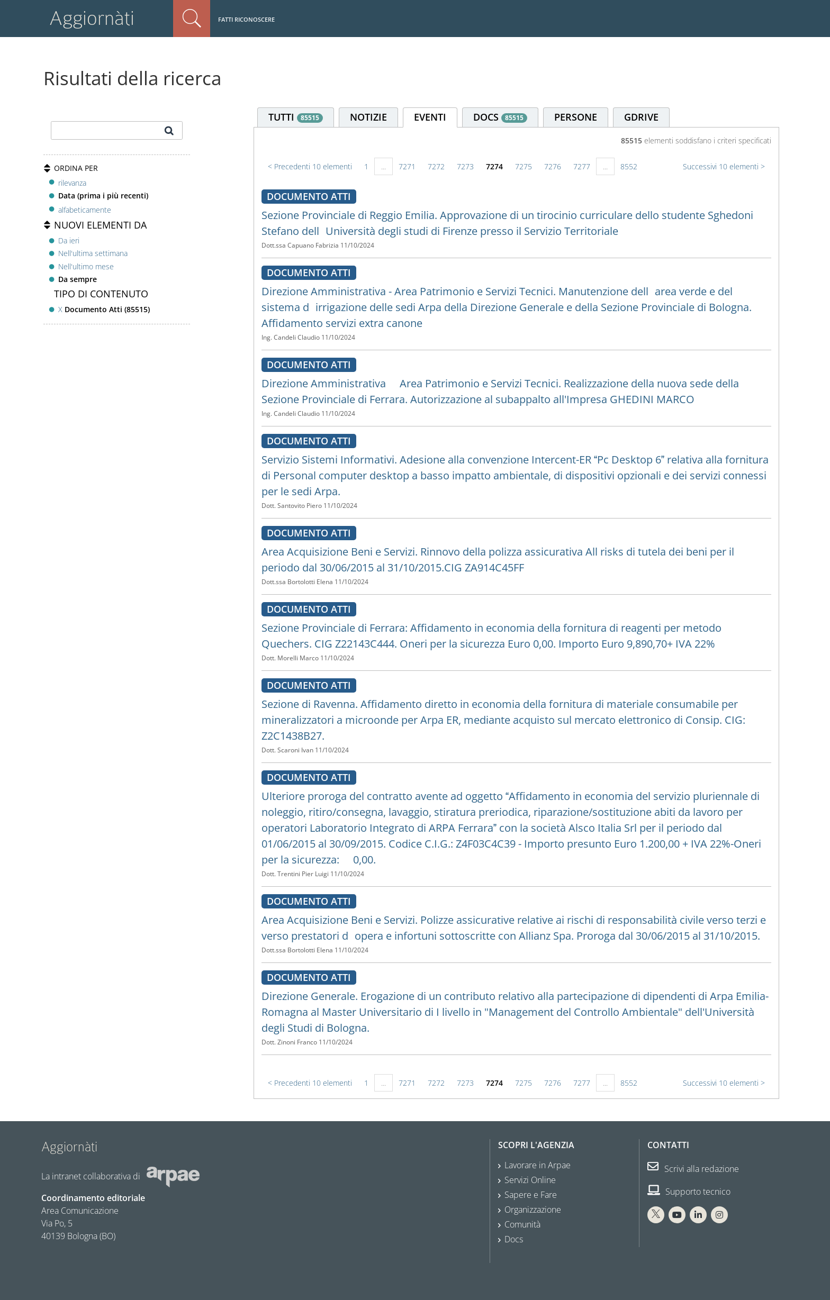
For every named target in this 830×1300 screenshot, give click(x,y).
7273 (465, 166)
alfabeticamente (84, 210)
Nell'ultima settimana (93, 253)
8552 (628, 166)
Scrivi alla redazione (693, 1169)
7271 (407, 166)
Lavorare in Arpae (537, 1165)
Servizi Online (530, 1180)
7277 (581, 166)
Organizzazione (532, 1209)
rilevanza (72, 183)
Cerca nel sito (191, 18)
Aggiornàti (91, 18)
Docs (513, 1239)
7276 (552, 166)
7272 (436, 166)
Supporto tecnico (688, 1191)
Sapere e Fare (530, 1195)
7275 (523, 166)
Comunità (522, 1224)
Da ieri (68, 240)
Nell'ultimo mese (86, 266)
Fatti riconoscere (246, 19)
